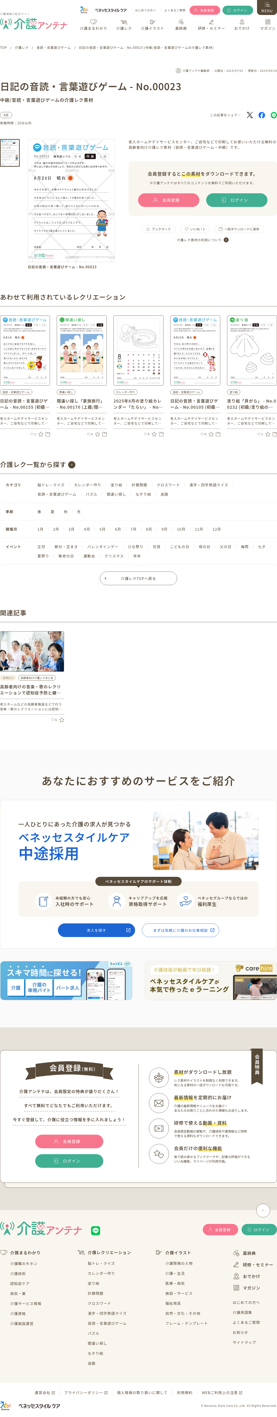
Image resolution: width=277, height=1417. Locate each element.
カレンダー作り (101, 1273)
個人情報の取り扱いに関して (142, 1392)
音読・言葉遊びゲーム (107, 1323)
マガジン (246, 1287)
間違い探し (97, 1343)
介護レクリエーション (104, 1252)
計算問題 (96, 1293)
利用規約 (185, 1392)
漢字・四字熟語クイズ (107, 1313)
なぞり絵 (96, 1353)
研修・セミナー (253, 1264)
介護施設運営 (22, 1323)
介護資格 (18, 1313)
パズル (94, 1333)
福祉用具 (173, 1303)
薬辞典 (244, 1253)
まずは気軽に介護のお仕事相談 (180, 930)
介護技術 (18, 1273)
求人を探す (96, 930)
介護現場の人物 (179, 1263)
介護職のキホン (23, 1263)
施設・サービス (179, 1293)
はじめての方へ (145, 10)
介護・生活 (175, 1273)
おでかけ (246, 1276)
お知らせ (240, 1332)
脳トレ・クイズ (101, 1263)
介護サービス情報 (26, 1303)
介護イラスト (173, 1252)
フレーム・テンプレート (186, 1323)
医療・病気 (175, 1283)
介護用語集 (242, 1312)
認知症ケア (20, 1283)
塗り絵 (94, 1283)
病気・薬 (18, 1293)
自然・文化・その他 (182, 1313)
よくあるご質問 (175, 10)
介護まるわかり (20, 1252)
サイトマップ (244, 1342)
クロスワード (99, 1303)
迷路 (92, 1363)
